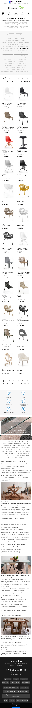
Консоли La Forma (23, 46)
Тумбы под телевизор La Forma (15, 36)
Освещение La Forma (10, 59)
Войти (9, 14)
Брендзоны (16, 703)
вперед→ (27, 81)
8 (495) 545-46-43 (17, 1)
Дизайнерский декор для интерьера (16, 691)
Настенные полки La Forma (9, 57)
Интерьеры (26, 682)
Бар (5, 700)
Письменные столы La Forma (15, 44)
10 (16, 81)
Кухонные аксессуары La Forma (10, 71)
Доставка (5, 3)
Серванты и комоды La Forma (15, 34)
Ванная (12, 700)
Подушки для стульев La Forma (15, 69)
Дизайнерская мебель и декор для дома (16, 662)
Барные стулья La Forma (9, 50)
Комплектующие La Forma (15, 73)
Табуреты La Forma (23, 50)
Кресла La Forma (24, 42)
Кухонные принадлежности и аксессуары (16, 695)
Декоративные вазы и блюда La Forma (15, 63)
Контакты (14, 3)
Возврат (19, 3)
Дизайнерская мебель (11, 687)
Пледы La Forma (20, 67)
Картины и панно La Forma (15, 61)
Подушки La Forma (21, 65)
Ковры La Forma (10, 67)
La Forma (16, 20)
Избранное (16, 14)
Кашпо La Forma (24, 71)
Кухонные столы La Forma (10, 46)
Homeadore (5, 20)
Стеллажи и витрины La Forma (15, 38)
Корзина (22, 14)
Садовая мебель (22, 700)
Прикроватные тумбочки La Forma (15, 40)
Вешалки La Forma (24, 57)
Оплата (9, 3)
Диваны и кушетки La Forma (10, 42)
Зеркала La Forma (9, 65)
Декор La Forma (22, 59)
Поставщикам (25, 3)
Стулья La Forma (24, 20)
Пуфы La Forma (24, 52)
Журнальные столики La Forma (10, 48)
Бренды (11, 20)
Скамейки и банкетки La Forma (10, 52)
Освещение (24, 687)
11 (21, 81)
